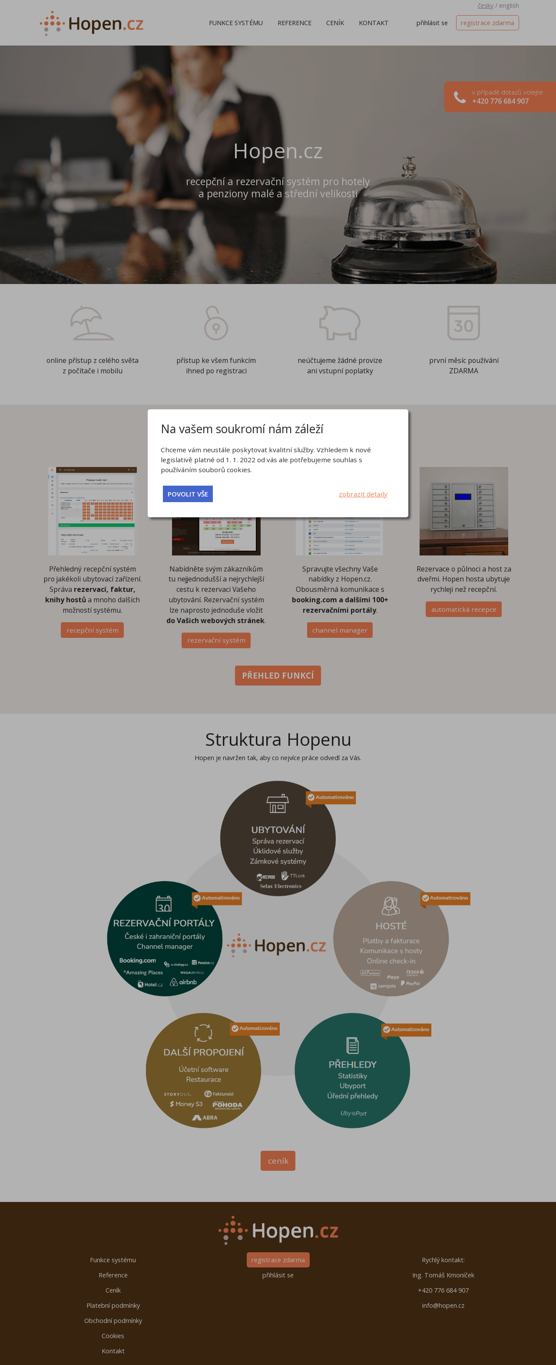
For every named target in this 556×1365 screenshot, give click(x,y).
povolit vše (188, 494)
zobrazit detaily (363, 494)
